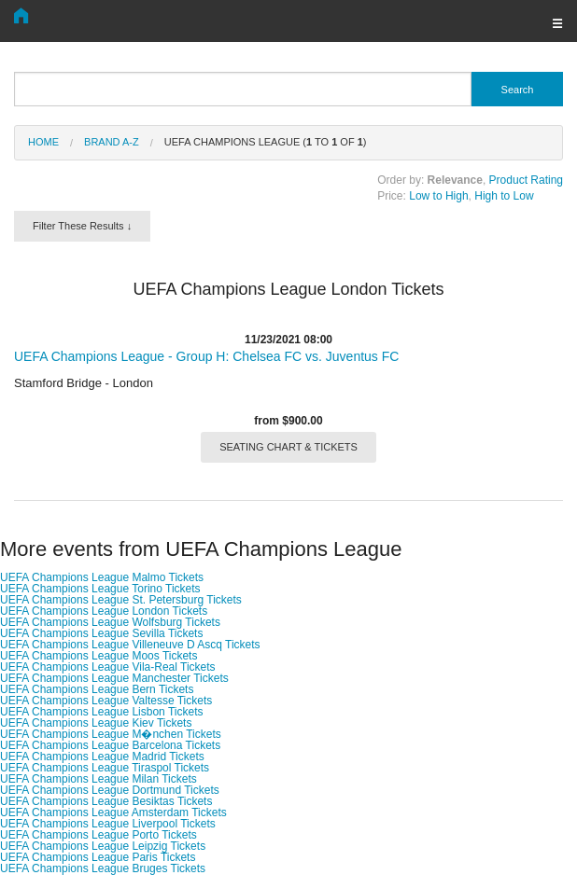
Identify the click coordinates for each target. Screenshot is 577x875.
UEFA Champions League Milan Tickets (98, 778)
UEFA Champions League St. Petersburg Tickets (121, 599)
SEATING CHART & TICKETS (288, 446)
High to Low (503, 195)
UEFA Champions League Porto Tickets (98, 834)
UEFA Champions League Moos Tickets (98, 655)
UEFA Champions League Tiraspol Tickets (104, 767)
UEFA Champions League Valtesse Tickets (106, 700)
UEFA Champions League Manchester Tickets (114, 678)
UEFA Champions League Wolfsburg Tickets (110, 622)
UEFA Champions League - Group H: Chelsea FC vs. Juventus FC (206, 356)
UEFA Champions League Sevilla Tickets (101, 633)
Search (517, 89)
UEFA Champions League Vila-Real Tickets (108, 667)
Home (43, 141)
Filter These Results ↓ (82, 225)
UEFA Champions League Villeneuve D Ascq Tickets (130, 644)
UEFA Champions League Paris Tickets (97, 857)
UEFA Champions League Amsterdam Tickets (113, 812)
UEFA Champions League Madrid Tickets (102, 756)
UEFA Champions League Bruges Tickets (102, 868)
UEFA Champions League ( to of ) (265, 141)
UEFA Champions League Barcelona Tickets (110, 745)
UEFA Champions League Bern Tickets (96, 689)
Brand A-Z (111, 141)
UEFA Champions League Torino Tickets (100, 588)
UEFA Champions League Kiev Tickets (95, 722)
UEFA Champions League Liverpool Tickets (108, 823)
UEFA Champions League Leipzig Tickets (102, 846)
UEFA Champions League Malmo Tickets (102, 577)
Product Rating (526, 180)
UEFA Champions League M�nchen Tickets (110, 734)
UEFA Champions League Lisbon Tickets (101, 711)
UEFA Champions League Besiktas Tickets (106, 801)
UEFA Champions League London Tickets (103, 611)
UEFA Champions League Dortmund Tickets (109, 790)
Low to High (438, 195)
